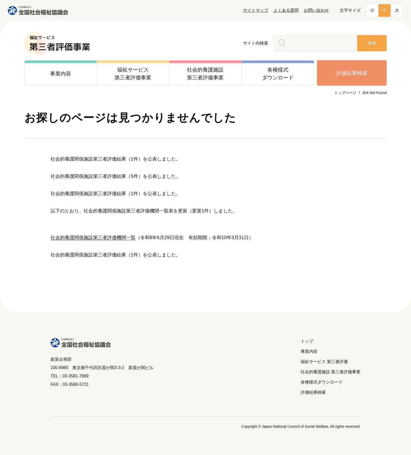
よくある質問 (286, 10)
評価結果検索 (351, 73)
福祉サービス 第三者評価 (324, 361)
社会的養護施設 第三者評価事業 (330, 372)
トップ (307, 341)
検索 (372, 43)
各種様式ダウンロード (322, 382)
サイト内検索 (255, 43)
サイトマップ (255, 10)
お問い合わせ (316, 10)
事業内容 (309, 351)
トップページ (345, 93)
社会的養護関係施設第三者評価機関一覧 (93, 237)
